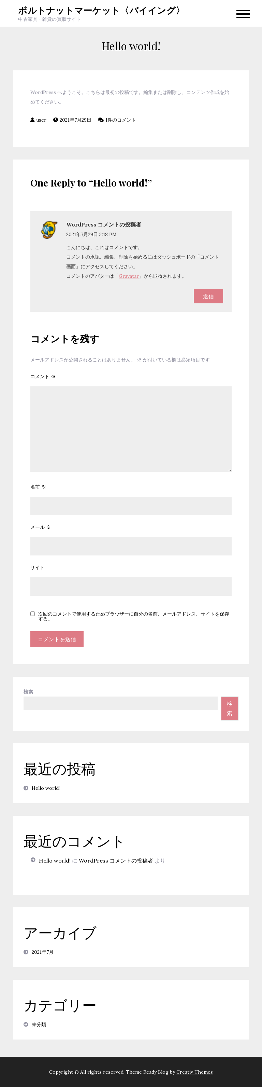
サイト (37, 567)
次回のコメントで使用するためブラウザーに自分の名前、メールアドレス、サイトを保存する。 (133, 616)
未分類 (39, 1024)
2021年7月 (43, 952)
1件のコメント (120, 120)
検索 (28, 692)
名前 (38, 487)
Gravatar (129, 276)
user (41, 120)
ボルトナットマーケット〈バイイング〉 (101, 10)
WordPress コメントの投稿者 (103, 224)
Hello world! (46, 788)
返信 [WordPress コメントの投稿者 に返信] (208, 296)
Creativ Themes (194, 1072)
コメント (43, 376)
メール (40, 527)
